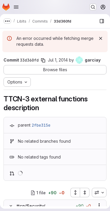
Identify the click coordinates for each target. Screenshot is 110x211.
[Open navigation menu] (16, 7)
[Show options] (99, 205)
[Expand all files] (75, 192)
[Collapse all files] (84, 192)
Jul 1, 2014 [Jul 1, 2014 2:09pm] (58, 59)
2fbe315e (41, 125)
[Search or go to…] (93, 7)
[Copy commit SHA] (43, 60)
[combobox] (99, 192)
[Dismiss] (100, 38)
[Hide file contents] (10, 205)
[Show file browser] (101, 21)
